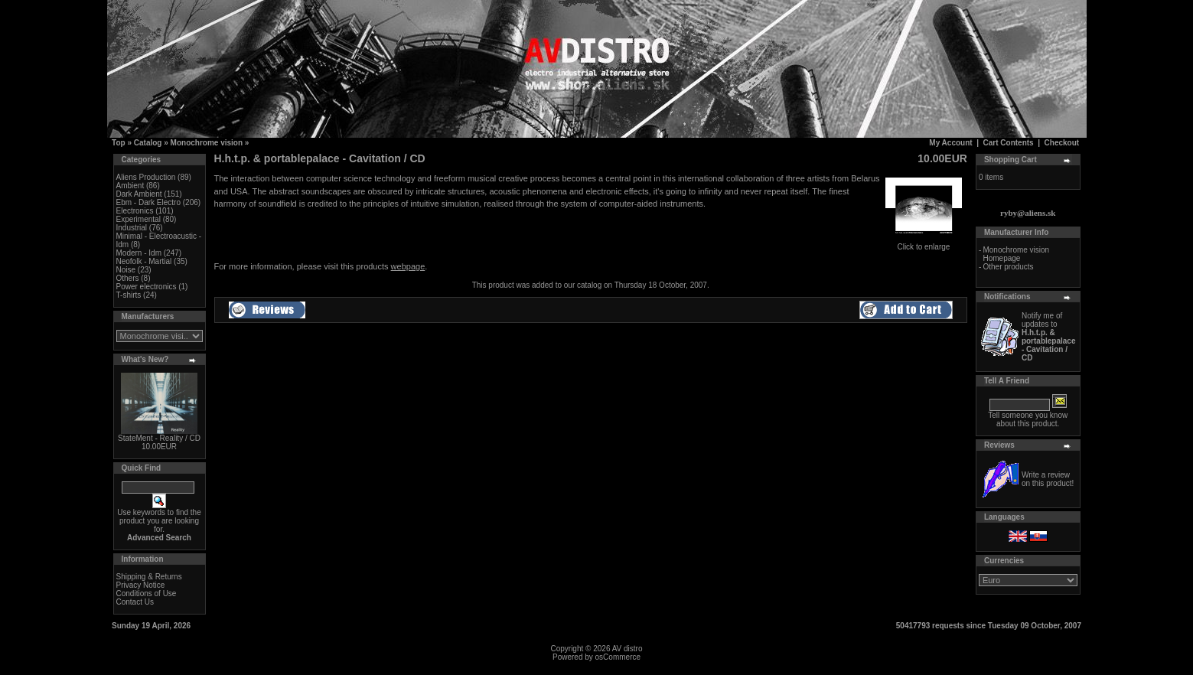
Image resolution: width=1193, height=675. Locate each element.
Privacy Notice (140, 585)
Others (127, 278)
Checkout (1062, 143)
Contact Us (135, 602)
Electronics (135, 211)
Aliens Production (146, 177)
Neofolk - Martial (144, 261)
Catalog (148, 143)
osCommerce (618, 657)
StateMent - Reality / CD (159, 438)
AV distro (627, 648)
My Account (950, 143)
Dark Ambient (139, 194)
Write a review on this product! (1048, 479)
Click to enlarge (923, 243)
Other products (1008, 266)
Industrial (132, 227)
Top (118, 143)
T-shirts (129, 295)
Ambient (130, 185)
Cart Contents (1008, 143)
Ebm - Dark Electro (148, 202)
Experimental (138, 219)
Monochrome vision (207, 143)
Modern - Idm (138, 253)
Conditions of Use (146, 593)
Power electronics (146, 286)
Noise (126, 270)
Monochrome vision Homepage (1016, 254)
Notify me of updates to (1049, 336)
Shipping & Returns (149, 576)
